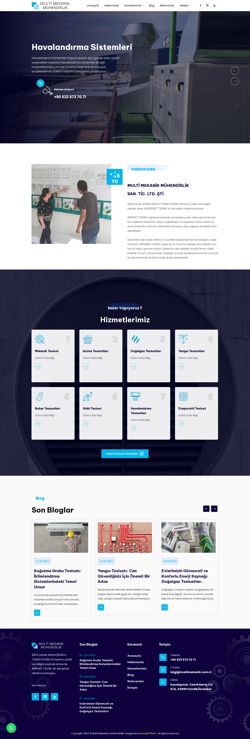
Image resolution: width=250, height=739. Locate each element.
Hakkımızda (111, 5)
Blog (151, 5)
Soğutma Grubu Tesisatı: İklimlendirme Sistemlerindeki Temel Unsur (100, 664)
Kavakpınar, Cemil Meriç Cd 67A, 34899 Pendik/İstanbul (191, 687)
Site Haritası (39, 685)
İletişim (184, 5)
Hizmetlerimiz (132, 5)
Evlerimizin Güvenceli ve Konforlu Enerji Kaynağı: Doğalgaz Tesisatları (96, 707)
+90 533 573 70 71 (70, 97)
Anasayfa (93, 5)
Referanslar (167, 5)
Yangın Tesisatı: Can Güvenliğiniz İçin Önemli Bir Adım (98, 685)
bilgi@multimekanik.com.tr (191, 672)
